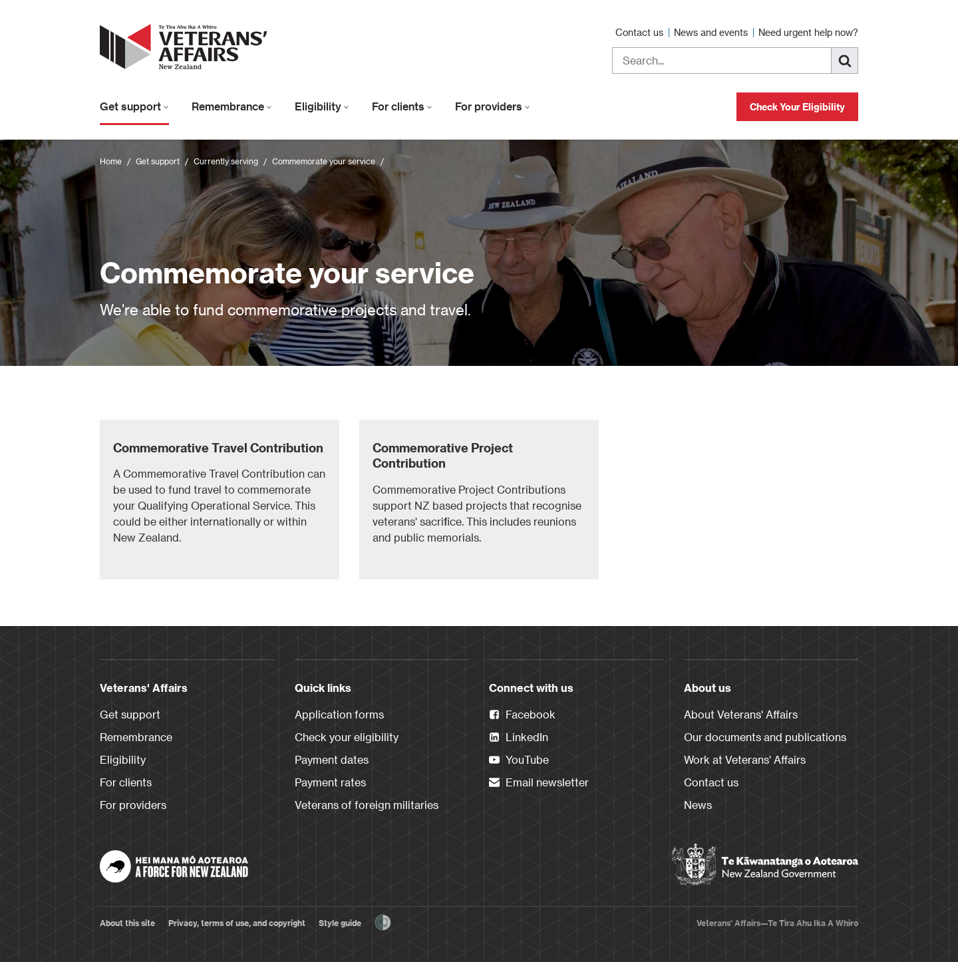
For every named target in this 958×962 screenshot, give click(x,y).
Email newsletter (539, 783)
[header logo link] (186, 46)
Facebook (522, 715)
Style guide (340, 922)
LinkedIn (518, 737)
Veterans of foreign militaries (366, 804)
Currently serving (226, 161)
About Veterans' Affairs (741, 714)
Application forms (339, 714)
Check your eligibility (347, 736)
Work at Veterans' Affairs (745, 759)
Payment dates (332, 759)
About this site (127, 922)
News (698, 804)
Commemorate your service (323, 161)
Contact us (640, 32)
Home (111, 161)
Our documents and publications (765, 736)
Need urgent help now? (808, 32)
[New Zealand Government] (765, 865)
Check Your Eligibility (797, 106)
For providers (492, 106)
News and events (712, 32)
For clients (402, 106)
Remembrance (232, 106)
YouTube (519, 760)
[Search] (845, 60)
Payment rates (330, 782)
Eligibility (322, 106)
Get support (134, 106)
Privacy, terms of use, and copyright (236, 922)
